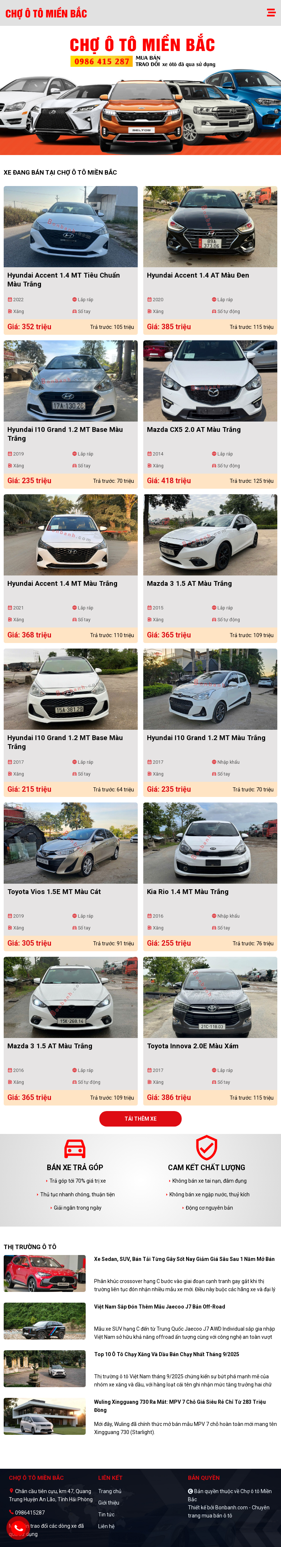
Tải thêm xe (140, 1119)
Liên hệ (106, 1526)
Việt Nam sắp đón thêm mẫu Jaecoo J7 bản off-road (159, 1307)
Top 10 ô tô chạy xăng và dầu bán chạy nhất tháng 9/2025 (166, 1354)
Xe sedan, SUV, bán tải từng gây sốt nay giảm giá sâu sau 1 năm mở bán (184, 1259)
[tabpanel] (140, 94)
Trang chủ (109, 1491)
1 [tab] (137, 151)
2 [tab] (144, 151)
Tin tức (106, 1514)
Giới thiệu (108, 1503)
